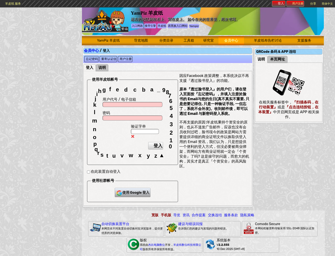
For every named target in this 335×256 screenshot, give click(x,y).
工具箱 (189, 40)
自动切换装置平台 (115, 224)
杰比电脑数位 (156, 244)
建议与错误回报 (190, 224)
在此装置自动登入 (106, 171)
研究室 (208, 40)
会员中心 (231, 40)
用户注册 (295, 3)
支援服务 (304, 40)
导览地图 (141, 40)
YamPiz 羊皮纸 (108, 40)
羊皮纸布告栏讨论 (268, 40)
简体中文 (327, 3)
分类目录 (166, 40)
